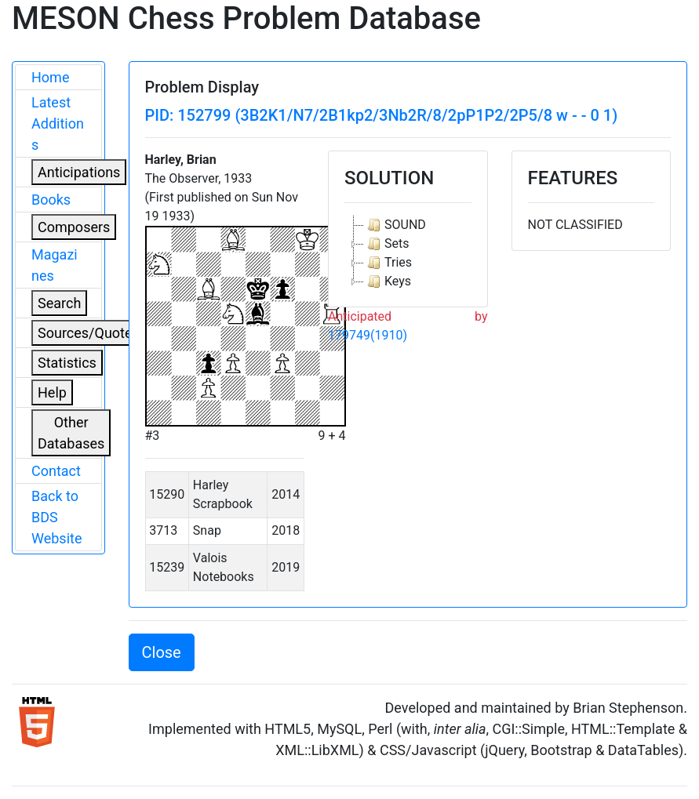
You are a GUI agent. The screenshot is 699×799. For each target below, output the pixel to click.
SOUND (395, 225)
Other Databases (71, 433)
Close (161, 652)
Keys (387, 281)
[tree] (407, 253)
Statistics (67, 362)
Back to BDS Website (56, 517)
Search (59, 303)
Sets (386, 243)
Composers (74, 227)
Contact (56, 471)
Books (51, 199)
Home (50, 77)
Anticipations (79, 172)
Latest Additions (57, 123)
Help (52, 392)
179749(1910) (367, 335)
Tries (388, 262)
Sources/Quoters (91, 333)
